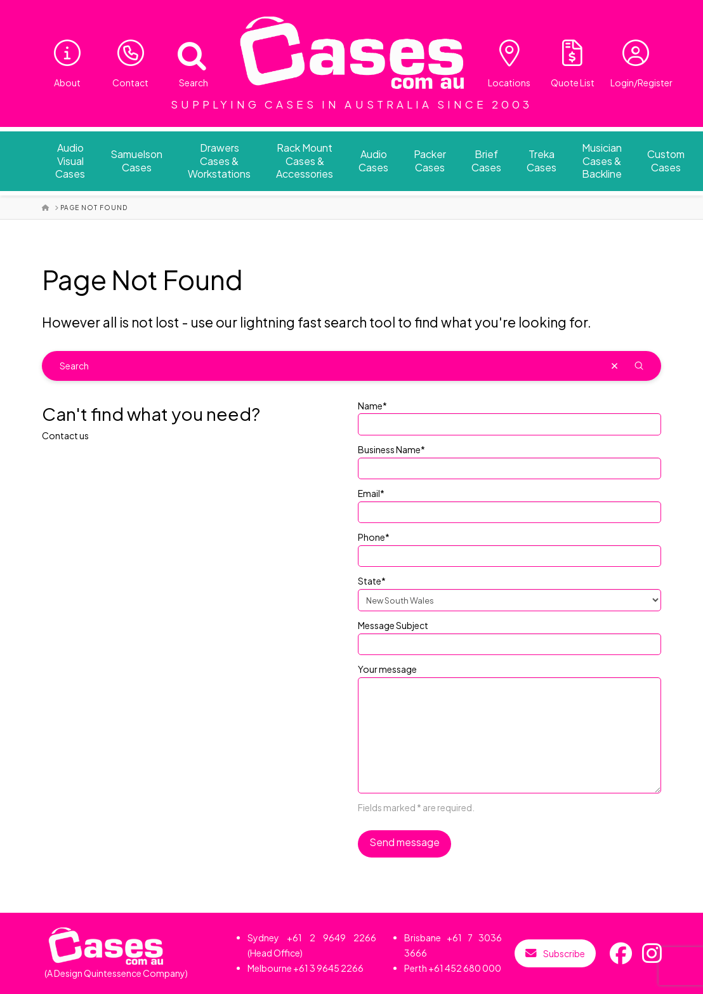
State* (509, 591)
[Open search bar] (184, 53)
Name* (509, 416)
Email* (509, 503)
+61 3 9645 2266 (328, 968)
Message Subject (509, 635)
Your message (509, 676)
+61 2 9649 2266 (332, 937)
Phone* (509, 547)
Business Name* (509, 459)
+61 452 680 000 (464, 968)
